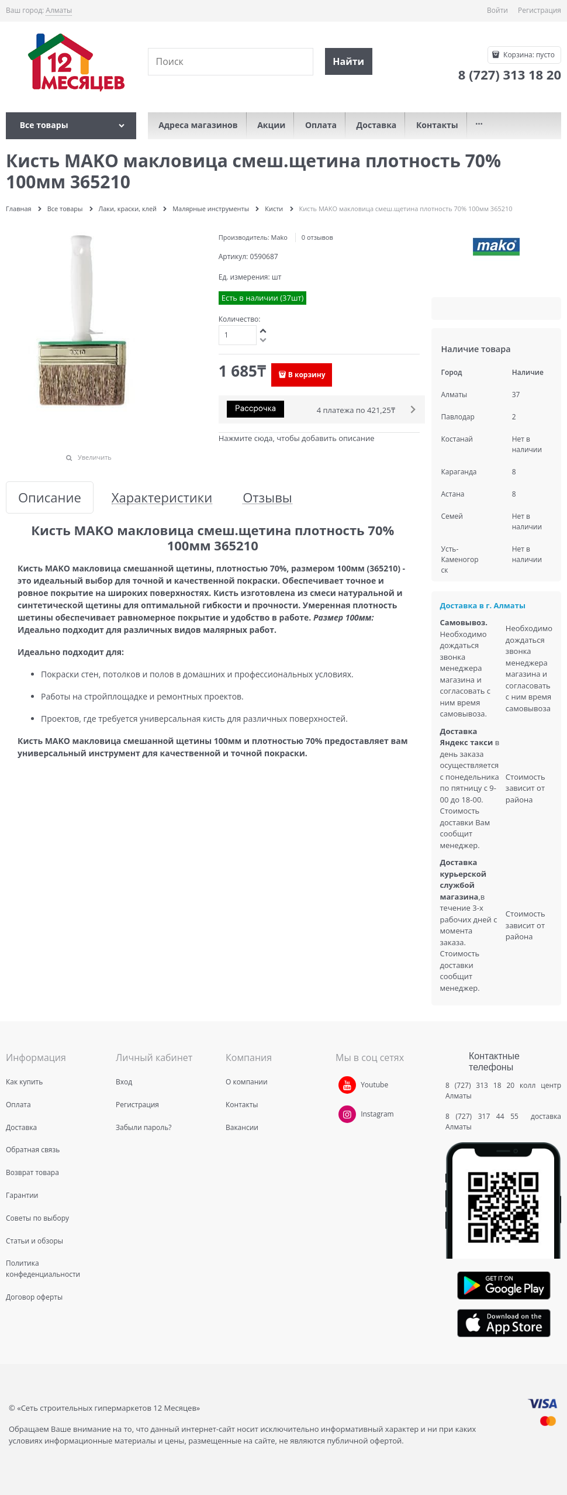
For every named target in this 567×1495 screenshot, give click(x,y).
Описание (49, 497)
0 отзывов (317, 237)
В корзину (307, 375)
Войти (497, 10)
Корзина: (528, 55)
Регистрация (539, 10)
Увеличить (95, 457)
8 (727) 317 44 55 (484, 1116)
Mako (279, 237)
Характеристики (162, 497)
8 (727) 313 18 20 (479, 1085)
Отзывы (267, 497)
